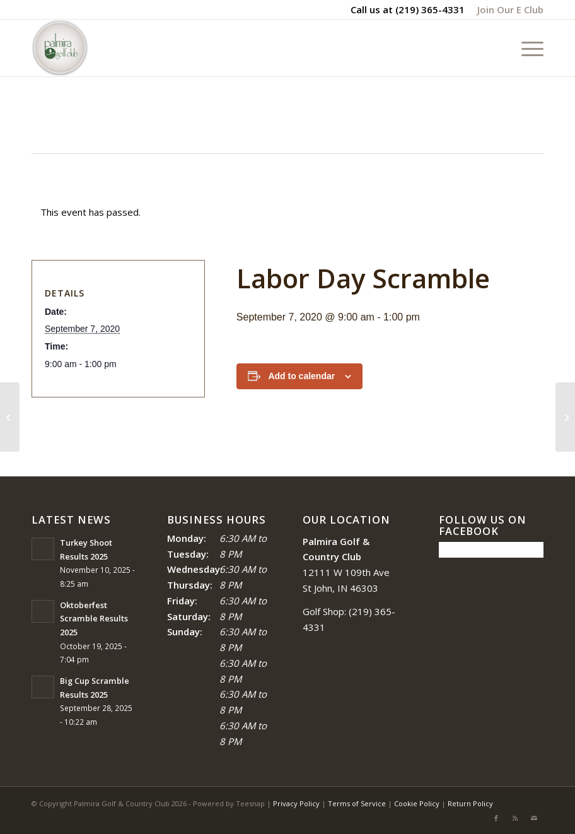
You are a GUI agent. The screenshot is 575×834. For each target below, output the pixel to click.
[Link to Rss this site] (515, 818)
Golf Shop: (324, 611)
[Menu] (526, 48)
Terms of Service (357, 803)
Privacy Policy (296, 803)
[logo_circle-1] (60, 48)
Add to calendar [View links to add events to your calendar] (301, 376)
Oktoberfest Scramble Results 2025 (94, 618)
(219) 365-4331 (430, 9)
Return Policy (470, 803)
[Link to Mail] (534, 818)
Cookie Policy (416, 803)
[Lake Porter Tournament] (10, 417)
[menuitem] (507, 9)
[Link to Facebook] (496, 818)
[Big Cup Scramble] (565, 417)
